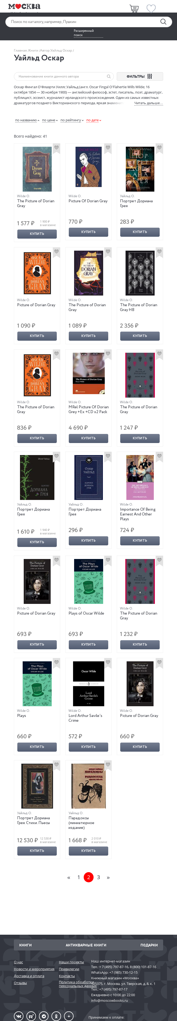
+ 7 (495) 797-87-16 (113, 966)
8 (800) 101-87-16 (143, 966)
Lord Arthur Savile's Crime (85, 718)
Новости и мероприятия (34, 968)
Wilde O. (23, 196)
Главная (21, 50)
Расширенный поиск (84, 33)
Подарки (149, 945)
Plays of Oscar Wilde (86, 613)
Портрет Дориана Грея (136, 203)
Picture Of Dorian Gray (88, 201)
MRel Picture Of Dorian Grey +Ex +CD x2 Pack (89, 409)
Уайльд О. (127, 196)
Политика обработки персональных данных (72, 984)
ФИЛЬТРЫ (140, 76)
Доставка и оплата (29, 975)
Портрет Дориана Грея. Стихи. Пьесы (33, 820)
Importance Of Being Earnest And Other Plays (137, 514)
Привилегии (69, 968)
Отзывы (20, 982)
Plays (21, 716)
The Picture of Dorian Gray (35, 203)
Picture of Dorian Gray (36, 305)
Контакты (67, 975)
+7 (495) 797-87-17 (113, 989)
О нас (18, 962)
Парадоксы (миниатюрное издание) (81, 823)
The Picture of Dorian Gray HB (138, 307)
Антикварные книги (86, 945)
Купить (37, 233)
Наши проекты (71, 962)
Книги (34, 50)
